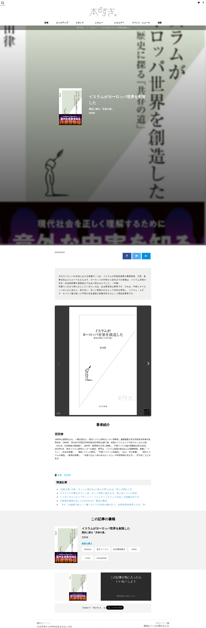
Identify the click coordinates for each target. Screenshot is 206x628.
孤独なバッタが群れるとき (156, 626)
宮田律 (67, 475)
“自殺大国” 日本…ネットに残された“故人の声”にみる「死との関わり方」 (97, 489)
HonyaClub (101, 558)
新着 (46, 23)
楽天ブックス (103, 549)
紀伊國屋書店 (119, 549)
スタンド (80, 23)
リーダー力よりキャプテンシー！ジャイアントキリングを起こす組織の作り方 (99, 497)
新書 (59, 475)
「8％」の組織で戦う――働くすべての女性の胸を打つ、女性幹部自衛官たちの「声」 (103, 504)
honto (134, 549)
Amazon (87, 549)
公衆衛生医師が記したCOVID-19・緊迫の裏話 (83, 501)
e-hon (87, 558)
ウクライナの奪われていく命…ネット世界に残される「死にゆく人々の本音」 (99, 493)
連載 (160, 23)
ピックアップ (62, 23)
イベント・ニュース (141, 23)
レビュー (99, 23)
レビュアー (119, 23)
